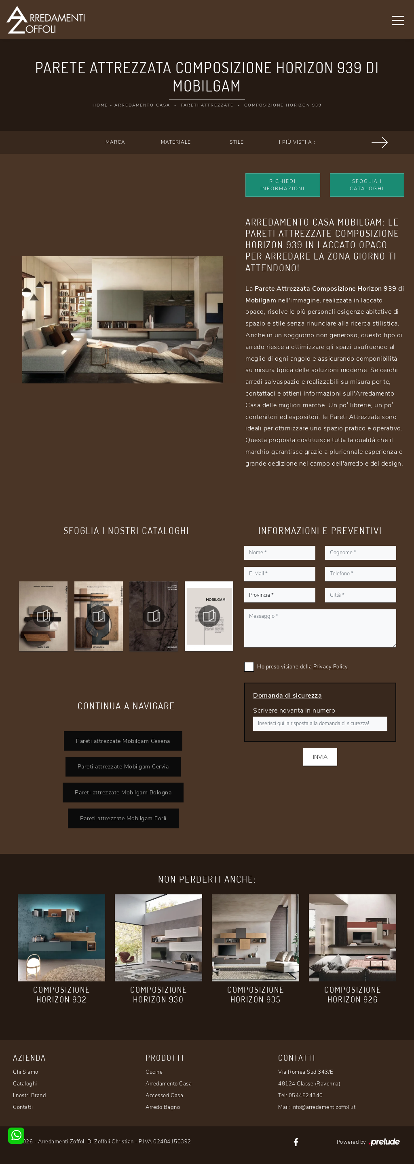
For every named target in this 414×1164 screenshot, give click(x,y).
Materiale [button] (176, 142)
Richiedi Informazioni (282, 185)
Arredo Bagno (163, 1107)
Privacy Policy (330, 666)
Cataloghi (25, 1083)
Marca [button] (115, 142)
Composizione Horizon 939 (283, 105)
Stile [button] (237, 142)
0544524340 (306, 1095)
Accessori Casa (164, 1095)
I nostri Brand (29, 1095)
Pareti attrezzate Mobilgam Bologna (123, 792)
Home (100, 105)
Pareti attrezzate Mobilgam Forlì (123, 818)
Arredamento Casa (142, 105)
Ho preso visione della (302, 666)
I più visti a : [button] (297, 142)
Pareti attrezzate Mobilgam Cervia (123, 766)
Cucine (154, 1072)
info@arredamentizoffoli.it (323, 1107)
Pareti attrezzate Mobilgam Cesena (123, 741)
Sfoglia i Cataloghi (367, 185)
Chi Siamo (25, 1072)
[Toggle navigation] (398, 20)
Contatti (23, 1107)
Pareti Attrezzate (207, 105)
